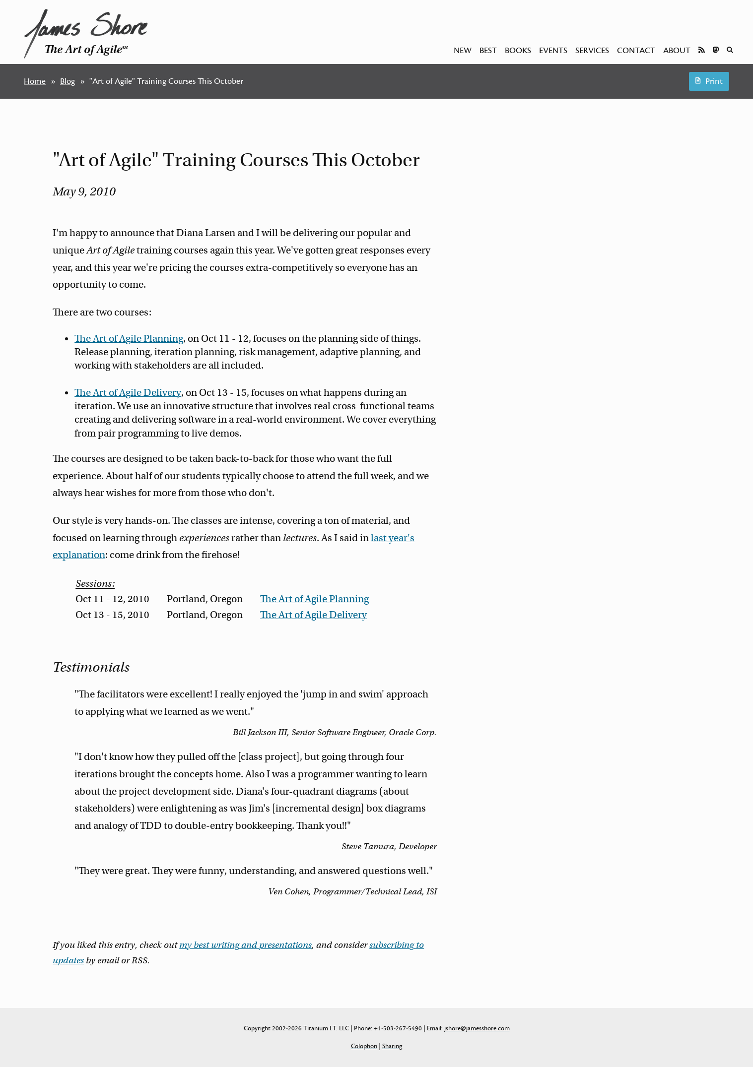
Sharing (392, 1046)
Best (488, 50)
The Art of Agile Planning (128, 338)
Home (35, 81)
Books (518, 50)
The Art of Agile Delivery (127, 392)
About (676, 50)
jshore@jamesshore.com (477, 1028)
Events (553, 50)
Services (592, 50)
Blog (67, 81)
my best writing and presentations (245, 945)
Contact (636, 50)
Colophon (364, 1046)
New (463, 50)
